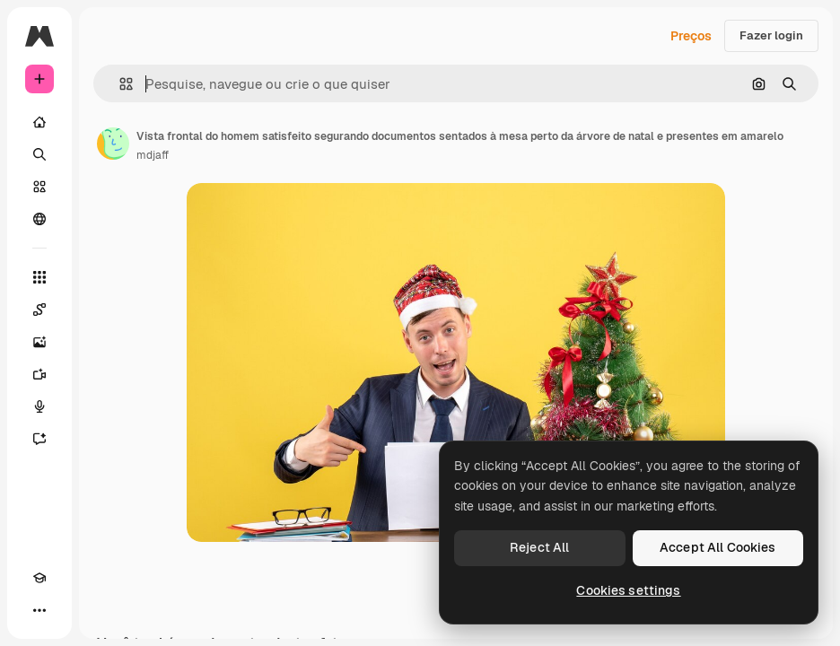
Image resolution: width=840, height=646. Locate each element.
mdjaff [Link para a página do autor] (152, 155)
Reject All (539, 547)
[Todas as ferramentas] (39, 277)
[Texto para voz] (39, 406)
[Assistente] (39, 438)
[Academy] (39, 577)
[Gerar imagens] (39, 341)
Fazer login (771, 35)
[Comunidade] (39, 219)
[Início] (39, 122)
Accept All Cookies (718, 547)
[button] (119, 84)
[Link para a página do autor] (113, 143)
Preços (691, 36)
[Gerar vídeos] (39, 374)
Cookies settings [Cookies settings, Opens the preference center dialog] (628, 590)
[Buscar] (39, 154)
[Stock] (39, 186)
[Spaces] (39, 309)
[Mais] (39, 610)
